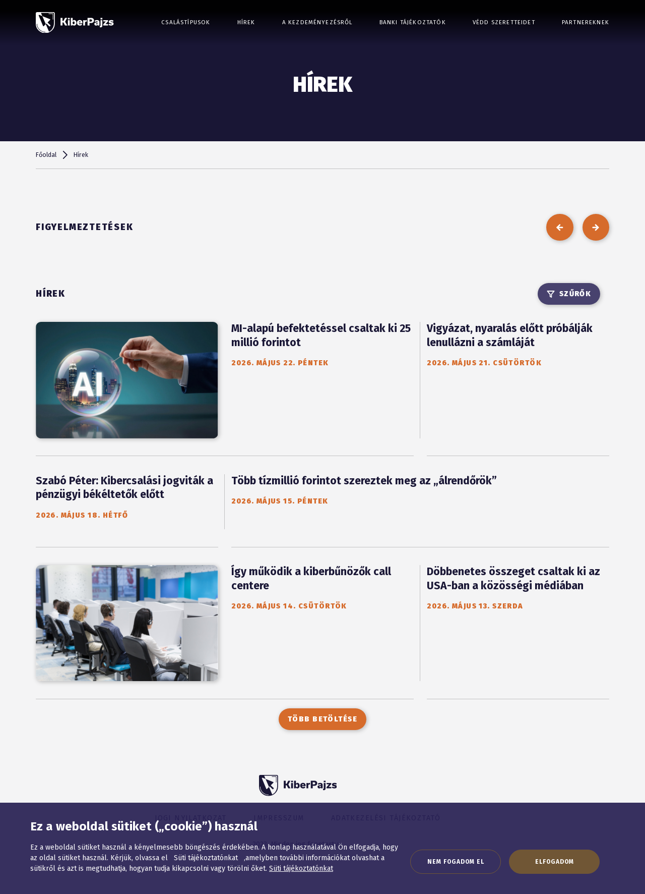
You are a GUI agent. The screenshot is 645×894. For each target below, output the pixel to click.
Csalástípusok (185, 22)
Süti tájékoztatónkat (301, 868)
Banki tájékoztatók (412, 22)
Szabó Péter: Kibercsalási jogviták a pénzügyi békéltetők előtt (124, 487)
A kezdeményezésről (317, 22)
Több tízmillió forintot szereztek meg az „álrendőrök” (364, 480)
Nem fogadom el (455, 861)
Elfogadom (554, 861)
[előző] (559, 227)
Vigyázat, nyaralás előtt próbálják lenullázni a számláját (510, 335)
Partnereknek (585, 22)
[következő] (596, 227)
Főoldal (46, 154)
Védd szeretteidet (504, 22)
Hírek (246, 22)
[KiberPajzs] (75, 22)
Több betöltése (322, 719)
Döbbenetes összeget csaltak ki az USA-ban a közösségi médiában (513, 578)
